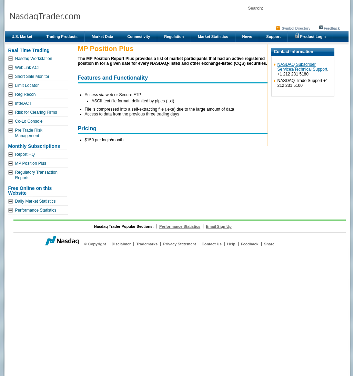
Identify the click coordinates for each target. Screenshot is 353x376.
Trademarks (147, 244)
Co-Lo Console (29, 121)
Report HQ (25, 154)
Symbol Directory (296, 28)
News (247, 36)
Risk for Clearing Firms (36, 112)
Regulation (174, 36)
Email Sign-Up (219, 226)
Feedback (332, 28)
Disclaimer (121, 244)
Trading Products (61, 36)
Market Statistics (213, 36)
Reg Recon (25, 94)
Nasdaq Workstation (33, 58)
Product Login (310, 35)
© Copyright (95, 244)
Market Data (102, 36)
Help (231, 244)
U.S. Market (22, 36)
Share (269, 244)
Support (273, 36)
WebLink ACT (27, 67)
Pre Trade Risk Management (28, 133)
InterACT (23, 103)
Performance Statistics (36, 210)
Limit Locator (27, 85)
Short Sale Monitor (32, 76)
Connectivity (138, 36)
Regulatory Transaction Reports (36, 175)
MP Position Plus (31, 163)
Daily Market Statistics (35, 201)
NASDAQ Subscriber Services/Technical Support (302, 67)
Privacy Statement (179, 244)
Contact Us (212, 244)
